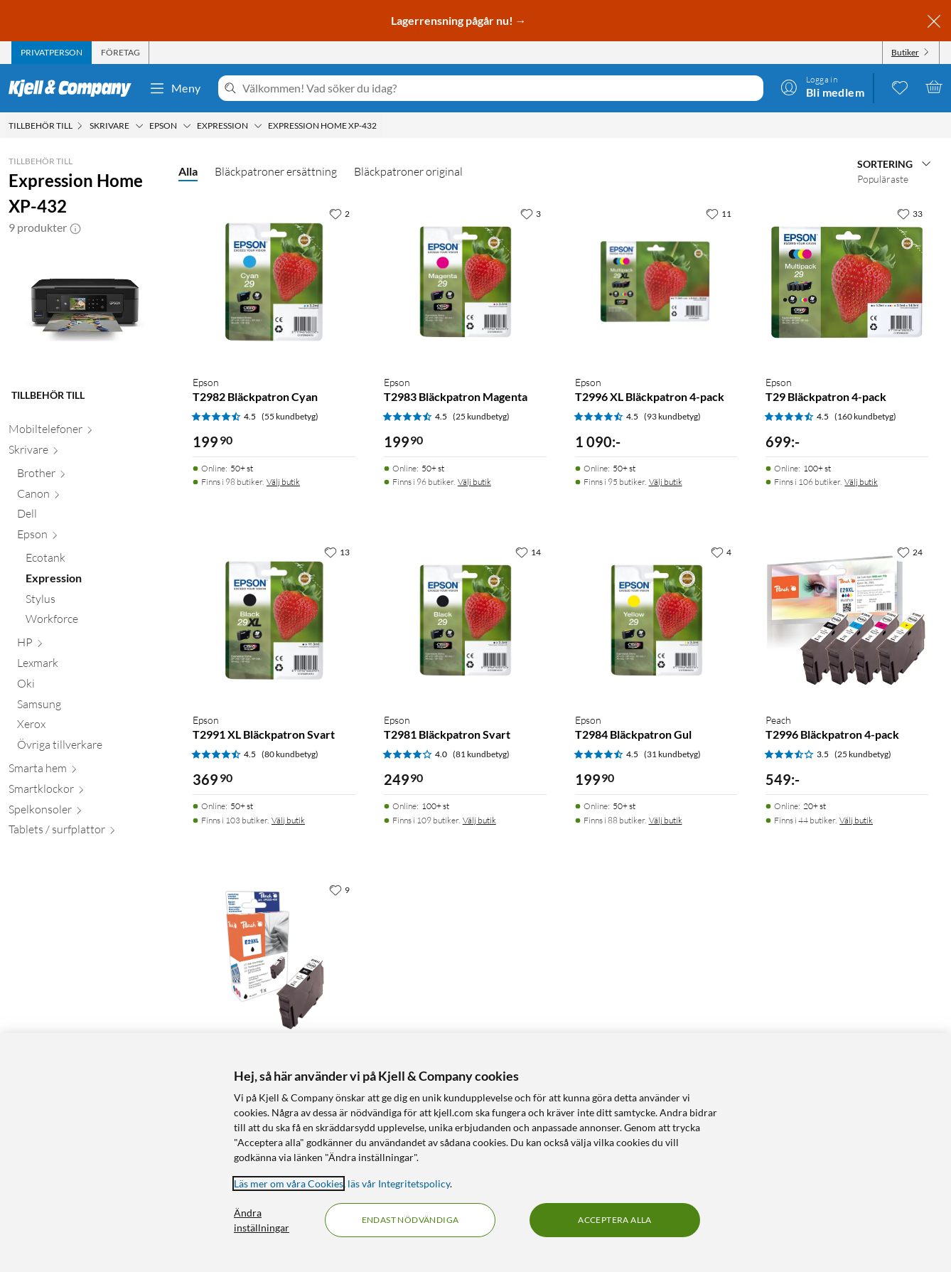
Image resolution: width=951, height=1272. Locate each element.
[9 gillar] (339, 889)
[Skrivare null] (85, 452)
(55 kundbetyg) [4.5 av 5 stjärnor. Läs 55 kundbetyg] (290, 416)
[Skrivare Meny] (139, 126)
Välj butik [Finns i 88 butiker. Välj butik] (665, 820)
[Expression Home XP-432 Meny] (381, 126)
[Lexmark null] (89, 666)
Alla (188, 171)
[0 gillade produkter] (900, 87)
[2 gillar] (339, 213)
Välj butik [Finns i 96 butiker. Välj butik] (474, 481)
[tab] (51, 52)
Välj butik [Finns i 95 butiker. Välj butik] (665, 481)
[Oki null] (89, 686)
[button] (75, 227)
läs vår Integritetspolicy (399, 1183)
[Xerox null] (89, 727)
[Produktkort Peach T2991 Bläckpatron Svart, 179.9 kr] (274, 958)
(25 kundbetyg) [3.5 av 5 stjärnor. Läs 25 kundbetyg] (862, 754)
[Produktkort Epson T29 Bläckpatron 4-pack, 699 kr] (847, 282)
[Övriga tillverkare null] (89, 747)
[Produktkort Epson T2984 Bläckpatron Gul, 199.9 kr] (656, 620)
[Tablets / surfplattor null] (85, 832)
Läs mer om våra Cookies (288, 1183)
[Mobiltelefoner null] (85, 432)
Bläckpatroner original (408, 171)
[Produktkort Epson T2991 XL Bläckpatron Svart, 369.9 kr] (274, 620)
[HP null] (89, 645)
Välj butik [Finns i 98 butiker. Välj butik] (283, 481)
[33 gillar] (910, 213)
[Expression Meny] (258, 126)
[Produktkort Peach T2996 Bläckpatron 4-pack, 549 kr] (847, 620)
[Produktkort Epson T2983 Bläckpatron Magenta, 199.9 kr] (465, 282)
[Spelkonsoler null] (85, 812)
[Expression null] (93, 581)
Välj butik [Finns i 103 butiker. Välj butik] (288, 820)
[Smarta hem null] (85, 771)
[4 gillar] (721, 551)
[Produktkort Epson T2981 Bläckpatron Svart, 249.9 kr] (465, 620)
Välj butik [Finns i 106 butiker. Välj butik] (861, 481)
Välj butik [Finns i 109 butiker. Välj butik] (479, 820)
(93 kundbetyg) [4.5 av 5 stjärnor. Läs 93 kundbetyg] (672, 416)
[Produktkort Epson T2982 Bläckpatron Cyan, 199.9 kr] (274, 282)
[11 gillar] (718, 213)
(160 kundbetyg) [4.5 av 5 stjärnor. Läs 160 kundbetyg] (865, 416)
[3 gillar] (530, 213)
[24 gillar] (910, 551)
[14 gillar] (528, 551)
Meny (175, 88)
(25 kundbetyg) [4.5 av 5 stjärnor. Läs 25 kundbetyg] (481, 416)
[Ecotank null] (93, 560)
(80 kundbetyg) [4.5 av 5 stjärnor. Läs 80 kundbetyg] (290, 754)
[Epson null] (89, 537)
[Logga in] (822, 87)
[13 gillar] (337, 551)
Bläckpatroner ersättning (276, 171)
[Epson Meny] (187, 126)
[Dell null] (89, 516)
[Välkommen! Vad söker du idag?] (500, 88)
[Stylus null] (93, 602)
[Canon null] (89, 496)
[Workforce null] (93, 621)
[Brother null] (89, 476)
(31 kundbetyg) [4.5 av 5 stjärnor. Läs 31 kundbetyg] (672, 754)
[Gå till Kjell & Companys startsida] (74, 88)
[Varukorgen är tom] (934, 87)
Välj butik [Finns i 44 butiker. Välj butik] (856, 820)
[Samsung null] (89, 707)
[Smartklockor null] (85, 791)
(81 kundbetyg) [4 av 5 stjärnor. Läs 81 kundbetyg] (481, 754)
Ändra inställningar (261, 1220)
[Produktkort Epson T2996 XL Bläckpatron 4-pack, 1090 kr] (656, 282)
